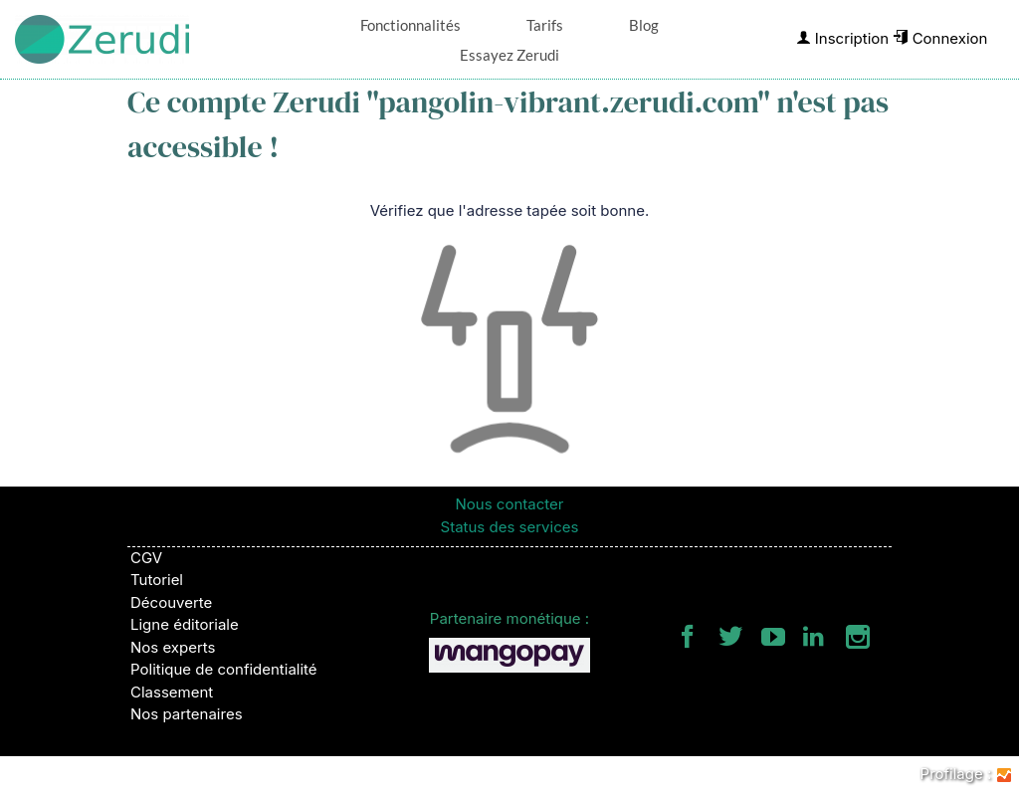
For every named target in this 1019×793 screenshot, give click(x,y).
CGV (146, 557)
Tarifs (544, 25)
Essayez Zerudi (509, 55)
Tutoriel (156, 579)
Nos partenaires (186, 713)
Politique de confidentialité (223, 669)
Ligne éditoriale (184, 624)
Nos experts (173, 647)
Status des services (510, 526)
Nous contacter (510, 504)
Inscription (843, 38)
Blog (644, 25)
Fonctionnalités (410, 25)
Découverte (171, 602)
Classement (171, 692)
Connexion (940, 38)
